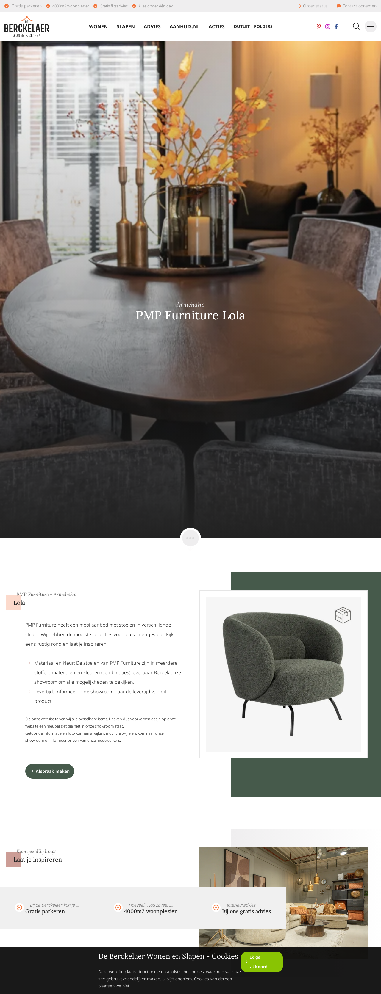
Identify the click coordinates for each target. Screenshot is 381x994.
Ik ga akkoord (259, 961)
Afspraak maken (53, 771)
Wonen (98, 26)
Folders (263, 26)
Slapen (126, 26)
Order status (315, 6)
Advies (152, 26)
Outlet (242, 26)
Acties (217, 26)
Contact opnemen (359, 6)
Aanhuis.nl (185, 26)
